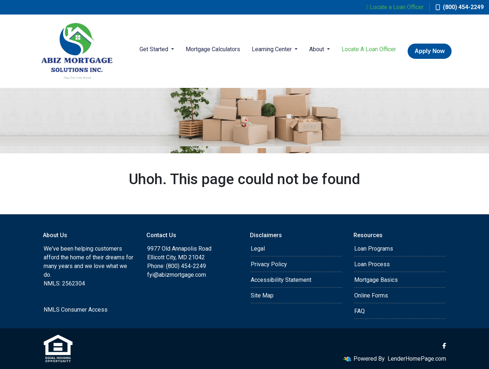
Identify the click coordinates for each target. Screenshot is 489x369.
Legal (258, 248)
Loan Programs (373, 248)
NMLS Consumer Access (76, 309)
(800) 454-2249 (460, 7)
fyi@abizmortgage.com (176, 274)
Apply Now (430, 51)
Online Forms (371, 295)
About (317, 49)
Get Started (155, 49)
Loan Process (372, 264)
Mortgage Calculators (213, 49)
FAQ (359, 311)
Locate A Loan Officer (369, 49)
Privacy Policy (269, 264)
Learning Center (272, 49)
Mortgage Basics (376, 279)
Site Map (262, 295)
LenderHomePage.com (417, 358)
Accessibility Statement (281, 279)
